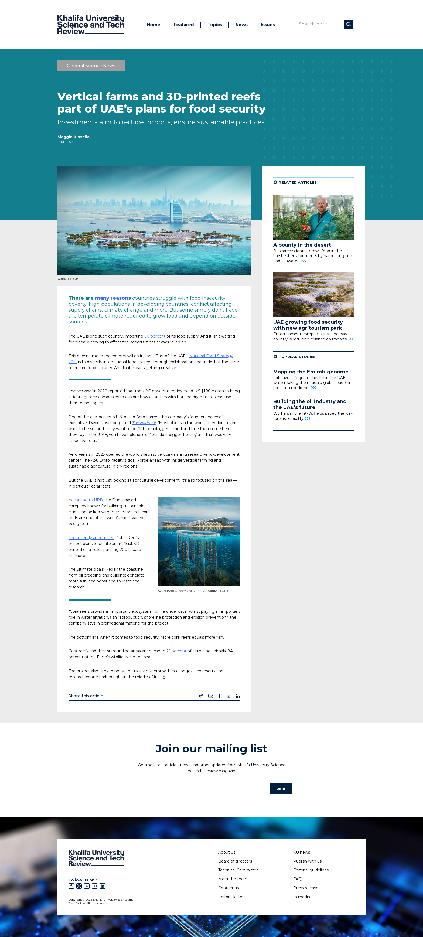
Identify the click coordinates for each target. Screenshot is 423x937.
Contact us (228, 887)
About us (226, 852)
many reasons (113, 298)
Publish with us (307, 861)
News (242, 24)
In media (301, 896)
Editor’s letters (231, 896)
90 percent (154, 336)
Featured (184, 24)
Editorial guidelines (311, 870)
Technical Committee (238, 870)
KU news (301, 852)
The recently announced (91, 537)
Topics (214, 24)
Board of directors (235, 861)
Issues (268, 24)
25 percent (176, 651)
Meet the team (232, 879)
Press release (305, 887)
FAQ (297, 879)
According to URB (86, 500)
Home (153, 24)
